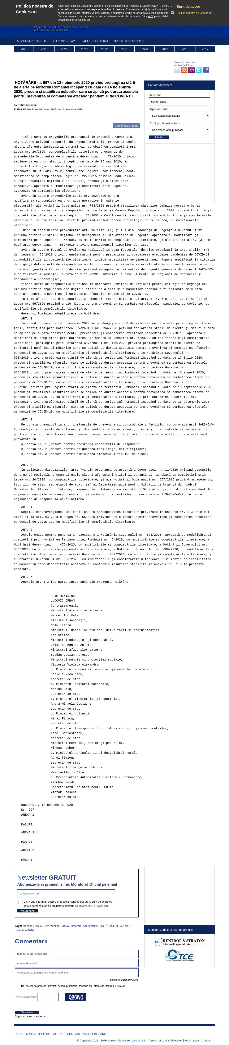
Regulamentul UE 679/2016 (92, 905)
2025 (44, 49)
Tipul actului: (159, 109)
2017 (205, 49)
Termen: (155, 95)
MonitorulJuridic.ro (118, 1040)
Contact (206, 1040)
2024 (64, 49)
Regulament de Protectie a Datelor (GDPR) (135, 5)
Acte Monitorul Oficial (56, 925)
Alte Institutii (90, 925)
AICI (150, 16)
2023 (84, 49)
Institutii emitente (129, 41)
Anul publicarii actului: (165, 123)
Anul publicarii (95, 41)
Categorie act (65, 41)
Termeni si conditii (159, 1040)
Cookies (177, 1040)
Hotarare (76, 925)
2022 (104, 49)
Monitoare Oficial (32, 41)
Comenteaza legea (126, 125)
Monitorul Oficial (32, 925)
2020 (144, 49)
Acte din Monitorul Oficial (36, 1034)
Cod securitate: (26, 997)
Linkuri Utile (139, 1040)
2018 (185, 49)
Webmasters (192, 1040)
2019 (164, 49)
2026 (24, 49)
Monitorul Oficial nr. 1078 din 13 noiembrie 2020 (55, 109)
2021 (124, 49)
